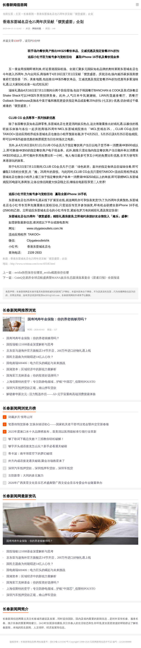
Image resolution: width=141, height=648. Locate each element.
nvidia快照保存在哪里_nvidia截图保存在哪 (42, 272)
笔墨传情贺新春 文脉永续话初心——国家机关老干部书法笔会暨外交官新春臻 (58, 424)
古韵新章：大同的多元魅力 (26, 475)
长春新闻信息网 (28, 642)
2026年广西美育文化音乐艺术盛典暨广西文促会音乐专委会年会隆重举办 (55, 482)
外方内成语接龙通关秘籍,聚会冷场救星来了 (36, 460)
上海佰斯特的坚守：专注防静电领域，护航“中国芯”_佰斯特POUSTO (50, 381)
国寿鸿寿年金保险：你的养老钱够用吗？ (32, 338)
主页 (18, 14)
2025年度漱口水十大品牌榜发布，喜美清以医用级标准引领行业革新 (52, 431)
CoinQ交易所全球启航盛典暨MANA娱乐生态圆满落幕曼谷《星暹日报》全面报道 (67, 277)
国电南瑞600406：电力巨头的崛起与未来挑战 (35, 363)
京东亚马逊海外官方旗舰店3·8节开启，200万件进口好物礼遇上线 (48, 350)
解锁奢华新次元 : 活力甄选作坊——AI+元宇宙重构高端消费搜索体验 (51, 394)
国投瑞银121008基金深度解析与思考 (29, 344)
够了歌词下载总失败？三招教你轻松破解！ (36, 438)
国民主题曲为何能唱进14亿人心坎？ (29, 356)
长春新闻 (29, 14)
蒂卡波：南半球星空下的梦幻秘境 (30, 453)
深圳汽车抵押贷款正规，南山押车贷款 (31, 387)
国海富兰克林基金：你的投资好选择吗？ (32, 375)
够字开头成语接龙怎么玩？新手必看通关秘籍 (37, 446)
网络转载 (36, 28)
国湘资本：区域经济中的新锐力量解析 (31, 369)
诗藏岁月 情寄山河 (20, 417)
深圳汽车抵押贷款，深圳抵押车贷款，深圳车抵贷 (40, 468)
